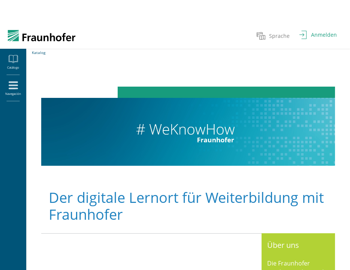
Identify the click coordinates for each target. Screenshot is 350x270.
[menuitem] (274, 35)
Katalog (38, 52)
